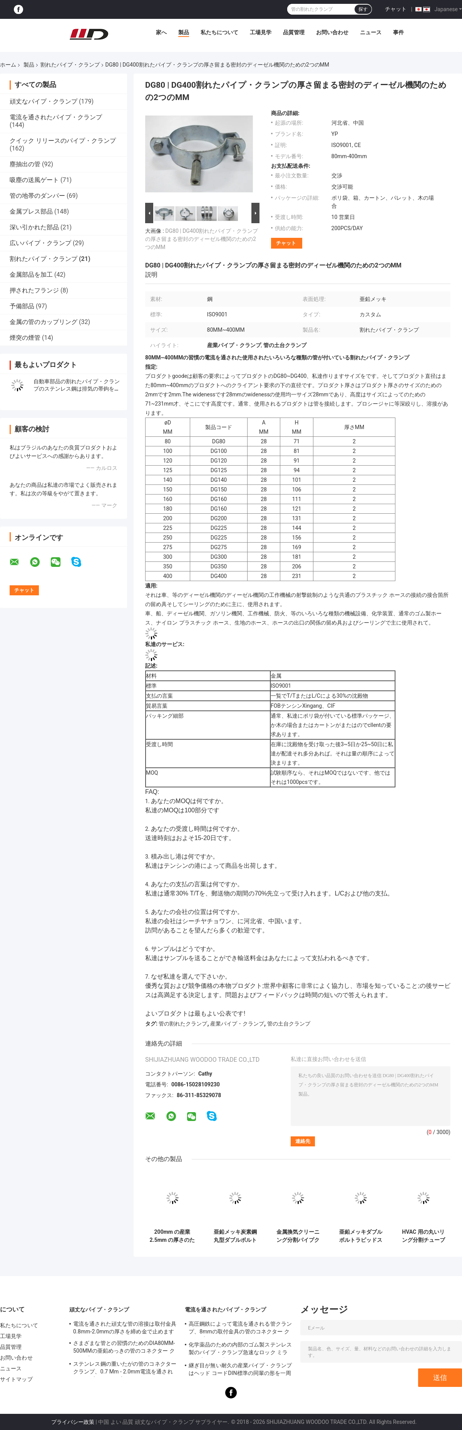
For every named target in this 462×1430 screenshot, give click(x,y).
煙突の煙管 (25, 337)
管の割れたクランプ (183, 1024)
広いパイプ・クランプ (40, 243)
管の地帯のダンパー (37, 195)
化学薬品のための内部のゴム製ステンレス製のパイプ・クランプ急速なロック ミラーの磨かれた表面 (240, 1349)
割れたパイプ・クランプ (70, 65)
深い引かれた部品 (34, 227)
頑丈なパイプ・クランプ (43, 101)
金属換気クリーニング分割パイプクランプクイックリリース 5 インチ (298, 1236)
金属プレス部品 (31, 211)
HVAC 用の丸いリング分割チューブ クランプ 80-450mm (423, 1236)
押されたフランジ (34, 290)
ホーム (8, 65)
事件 (398, 32)
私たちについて (219, 32)
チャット (396, 9)
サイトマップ (16, 1379)
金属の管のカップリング (43, 322)
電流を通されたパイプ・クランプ (56, 117)
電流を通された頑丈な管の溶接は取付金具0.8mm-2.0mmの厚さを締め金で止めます (124, 1328)
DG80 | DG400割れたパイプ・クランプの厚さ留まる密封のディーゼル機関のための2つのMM (201, 239)
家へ (161, 32)
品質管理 (294, 32)
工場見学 (260, 32)
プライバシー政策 (72, 1422)
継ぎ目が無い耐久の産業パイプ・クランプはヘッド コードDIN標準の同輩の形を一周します (240, 1370)
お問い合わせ (332, 32)
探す (363, 9)
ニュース (371, 32)
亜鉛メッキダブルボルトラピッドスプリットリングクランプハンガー (360, 1236)
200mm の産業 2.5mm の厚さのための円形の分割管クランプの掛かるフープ (172, 1236)
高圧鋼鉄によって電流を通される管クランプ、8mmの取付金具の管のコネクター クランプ (240, 1329)
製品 (183, 32)
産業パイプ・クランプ (237, 1024)
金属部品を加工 (31, 274)
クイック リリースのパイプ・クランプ (63, 140)
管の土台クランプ (288, 1024)
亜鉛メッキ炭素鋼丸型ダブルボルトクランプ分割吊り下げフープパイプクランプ (235, 1236)
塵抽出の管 (25, 164)
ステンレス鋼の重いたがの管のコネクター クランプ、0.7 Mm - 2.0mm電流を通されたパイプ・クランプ (124, 1369)
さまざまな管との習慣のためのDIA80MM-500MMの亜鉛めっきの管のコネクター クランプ (124, 1348)
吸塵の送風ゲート (34, 180)
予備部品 (22, 306)
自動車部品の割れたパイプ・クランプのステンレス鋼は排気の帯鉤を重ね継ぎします (76, 388)
